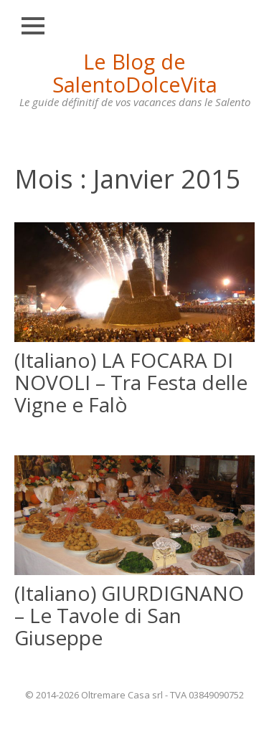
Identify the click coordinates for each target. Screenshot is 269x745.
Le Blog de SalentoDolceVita (134, 72)
